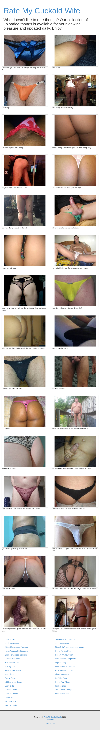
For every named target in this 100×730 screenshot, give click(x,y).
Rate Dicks (9, 674)
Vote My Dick (10, 666)
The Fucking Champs (63, 690)
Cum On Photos (11, 694)
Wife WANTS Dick (12, 663)
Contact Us (49, 720)
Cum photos (9, 639)
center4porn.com (62, 643)
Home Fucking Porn (63, 651)
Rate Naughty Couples (64, 670)
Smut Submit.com (62, 694)
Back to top (50, 724)
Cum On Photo (11, 690)
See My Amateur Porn (64, 655)
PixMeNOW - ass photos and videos (69, 647)
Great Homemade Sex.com (16, 655)
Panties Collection (12, 643)
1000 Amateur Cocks (13, 682)
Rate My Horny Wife (13, 670)
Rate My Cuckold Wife (41, 10)
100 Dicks (9, 698)
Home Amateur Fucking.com (16, 651)
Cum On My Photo (12, 659)
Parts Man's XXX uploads (65, 659)
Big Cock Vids (10, 701)
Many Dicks (9, 686)
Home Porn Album (62, 682)
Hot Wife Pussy (61, 678)
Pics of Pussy (10, 678)
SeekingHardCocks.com (65, 639)
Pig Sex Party (60, 663)
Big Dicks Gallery (62, 674)
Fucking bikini (60, 686)
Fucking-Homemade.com (65, 666)
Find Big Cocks (11, 705)
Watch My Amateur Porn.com (16, 647)
